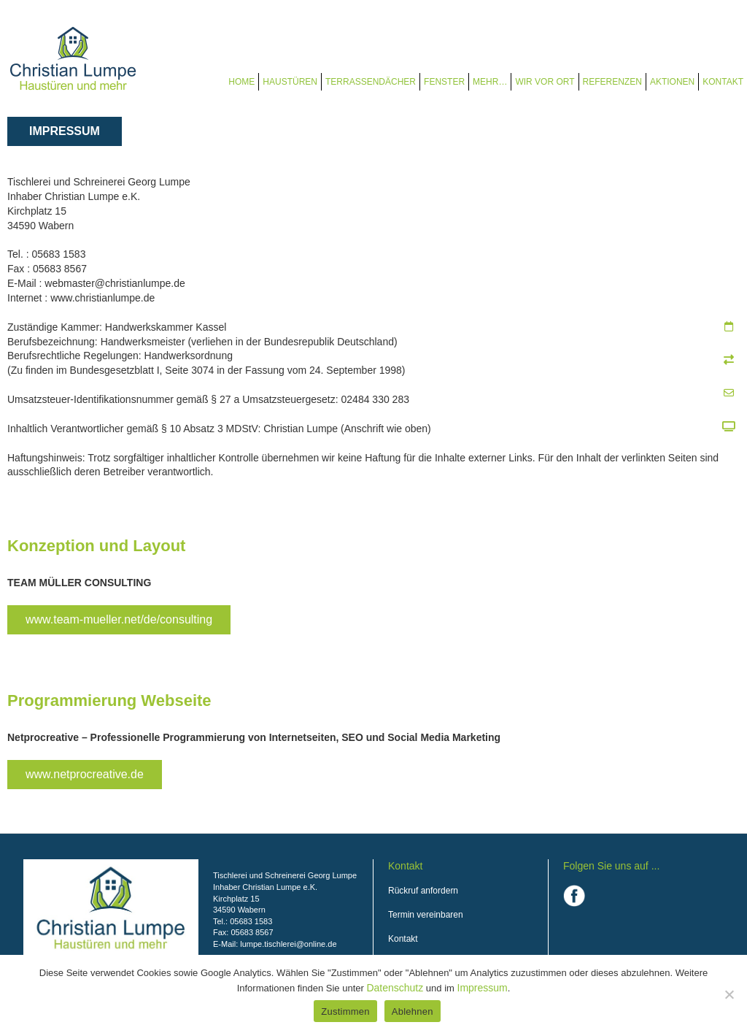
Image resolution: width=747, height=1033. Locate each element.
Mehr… (490, 82)
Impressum (482, 988)
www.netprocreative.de (85, 774)
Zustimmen (345, 1011)
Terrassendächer (370, 82)
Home (241, 82)
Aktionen (672, 82)
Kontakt (723, 82)
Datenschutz (394, 988)
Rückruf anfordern (423, 891)
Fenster (444, 82)
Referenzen (612, 82)
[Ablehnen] (728, 994)
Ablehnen (412, 1011)
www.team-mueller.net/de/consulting (119, 619)
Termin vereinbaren (425, 915)
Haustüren (290, 82)
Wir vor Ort (544, 82)
